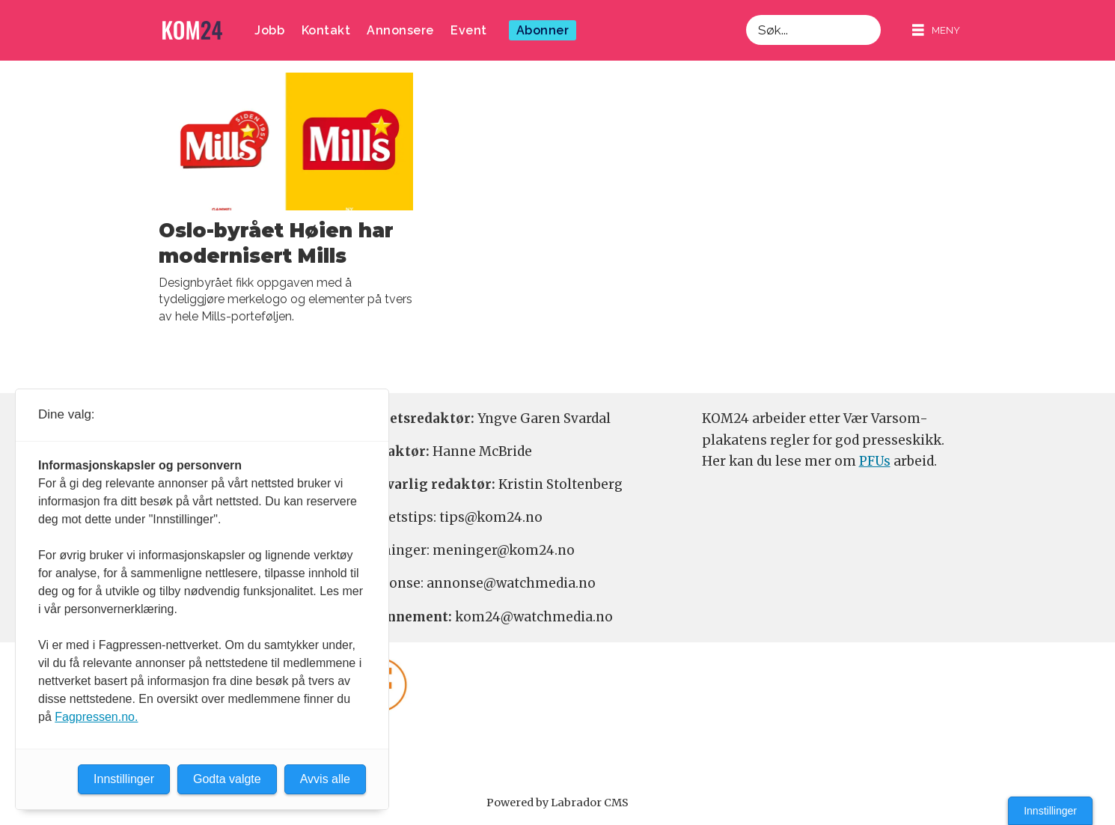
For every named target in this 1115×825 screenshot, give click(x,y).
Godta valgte (227, 779)
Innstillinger (1050, 811)
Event (468, 30)
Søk (745, 14)
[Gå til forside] (192, 30)
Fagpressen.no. (96, 716)
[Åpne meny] (936, 30)
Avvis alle (325, 779)
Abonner (542, 30)
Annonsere (400, 30)
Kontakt (326, 30)
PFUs (875, 461)
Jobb (269, 30)
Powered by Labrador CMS (557, 802)
